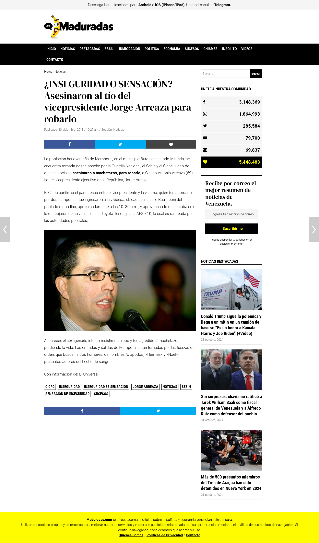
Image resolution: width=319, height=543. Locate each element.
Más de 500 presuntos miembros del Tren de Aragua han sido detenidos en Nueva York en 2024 (231, 482)
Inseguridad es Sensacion (106, 386)
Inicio (51, 49)
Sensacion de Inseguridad (67, 394)
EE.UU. (109, 49)
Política (152, 49)
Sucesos (192, 49)
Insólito (229, 49)
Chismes (210, 49)
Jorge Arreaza (145, 386)
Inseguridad (69, 386)
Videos (246, 49)
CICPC (50, 386)
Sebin (186, 386)
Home (48, 71)
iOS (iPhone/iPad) (170, 5)
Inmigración (129, 49)
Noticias (67, 49)
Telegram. (222, 5)
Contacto (54, 60)
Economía (172, 49)
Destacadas (90, 49)
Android (144, 5)
